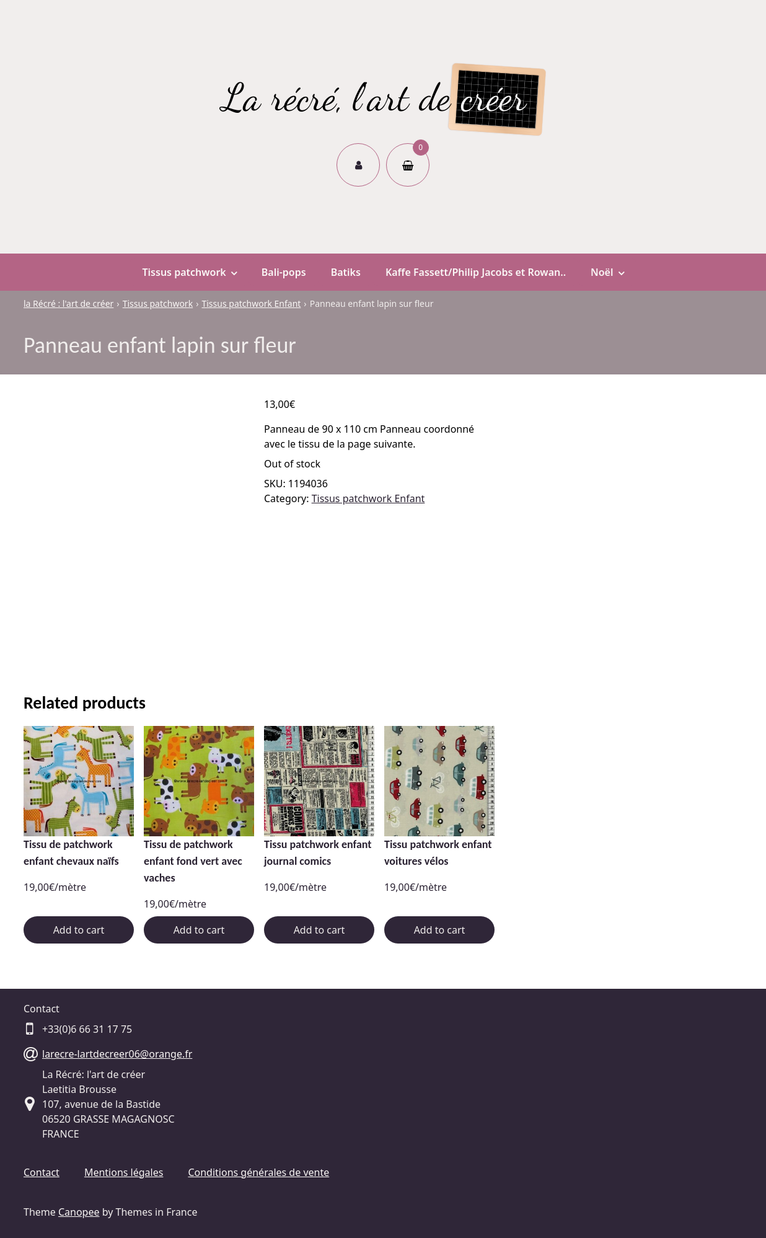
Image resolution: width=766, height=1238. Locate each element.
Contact (41, 1172)
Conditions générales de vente (258, 1172)
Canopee (79, 1212)
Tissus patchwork (189, 272)
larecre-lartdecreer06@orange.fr (117, 1054)
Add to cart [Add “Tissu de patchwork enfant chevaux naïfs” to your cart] (79, 930)
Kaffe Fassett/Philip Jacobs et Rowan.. (475, 272)
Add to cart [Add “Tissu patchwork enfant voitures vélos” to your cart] (439, 930)
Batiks (346, 272)
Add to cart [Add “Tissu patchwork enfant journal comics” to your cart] (319, 930)
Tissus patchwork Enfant (368, 498)
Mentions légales (124, 1172)
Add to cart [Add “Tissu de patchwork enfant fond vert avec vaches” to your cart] (199, 930)
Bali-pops (284, 272)
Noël (607, 272)
